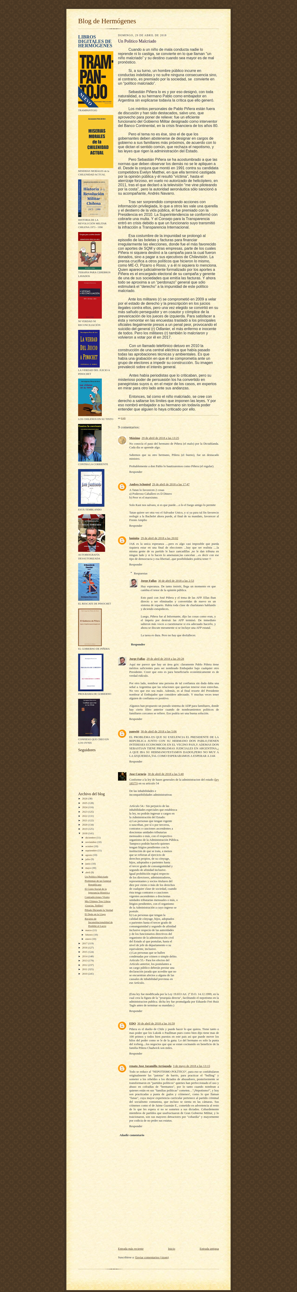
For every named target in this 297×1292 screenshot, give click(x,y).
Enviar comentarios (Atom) (152, 1257)
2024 (85, 807)
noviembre (91, 842)
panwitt (134, 731)
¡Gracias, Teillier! (94, 905)
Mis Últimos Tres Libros (97, 901)
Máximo (134, 438)
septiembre (91, 850)
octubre (89, 846)
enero (88, 938)
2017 (85, 943)
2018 (85, 833)
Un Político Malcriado (96, 876)
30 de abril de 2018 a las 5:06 (159, 731)
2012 (85, 965)
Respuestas (141, 573)
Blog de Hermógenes (107, 21)
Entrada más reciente (131, 1248)
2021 (85, 820)
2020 (85, 824)
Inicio (171, 1248)
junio (88, 863)
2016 (85, 947)
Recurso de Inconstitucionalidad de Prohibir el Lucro (99, 922)
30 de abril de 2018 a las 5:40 (166, 774)
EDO (132, 1023)
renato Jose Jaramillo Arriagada (150, 1066)
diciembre (90, 837)
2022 (85, 815)
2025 (85, 803)
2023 (85, 811)
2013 (85, 960)
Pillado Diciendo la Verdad (99, 910)
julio (88, 859)
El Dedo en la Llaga (95, 914)
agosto (89, 854)
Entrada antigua (209, 1248)
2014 (85, 956)
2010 (85, 973)
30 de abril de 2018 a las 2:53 (176, 580)
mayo (88, 867)
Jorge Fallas (149, 580)
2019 (85, 828)
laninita (134, 538)
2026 (85, 798)
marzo (89, 930)
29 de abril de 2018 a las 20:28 (165, 658)
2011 (85, 969)
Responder (135, 472)
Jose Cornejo (137, 774)
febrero (89, 934)
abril (88, 872)
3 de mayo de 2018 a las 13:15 (191, 1066)
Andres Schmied (140, 484)
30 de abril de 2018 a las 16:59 (156, 1023)
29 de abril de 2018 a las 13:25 (160, 438)
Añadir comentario (132, 1135)
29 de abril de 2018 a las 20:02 (159, 538)
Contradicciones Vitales (97, 897)
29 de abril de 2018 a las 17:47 (171, 484)
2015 (85, 951)
